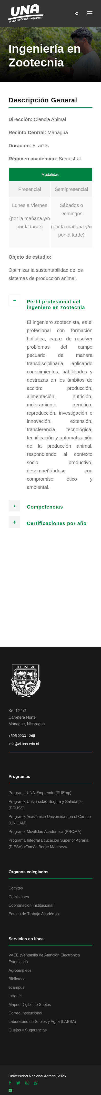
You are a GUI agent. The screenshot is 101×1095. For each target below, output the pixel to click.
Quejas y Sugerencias (28, 1030)
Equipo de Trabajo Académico (35, 914)
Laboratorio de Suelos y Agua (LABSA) (42, 1022)
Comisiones (19, 897)
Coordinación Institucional (31, 905)
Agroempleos (20, 970)
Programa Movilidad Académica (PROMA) (45, 832)
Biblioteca (17, 979)
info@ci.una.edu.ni (24, 744)
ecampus (16, 987)
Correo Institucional (25, 1013)
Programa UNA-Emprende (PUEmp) (40, 793)
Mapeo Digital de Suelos (30, 1005)
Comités (16, 888)
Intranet (15, 996)
